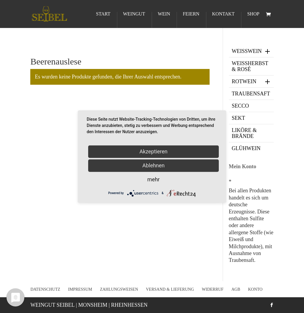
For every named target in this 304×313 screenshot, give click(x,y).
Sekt (238, 118)
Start (103, 14)
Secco (240, 106)
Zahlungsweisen (119, 289)
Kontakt (223, 14)
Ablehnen (153, 165)
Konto (255, 289)
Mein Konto (242, 166)
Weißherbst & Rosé (250, 66)
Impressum (80, 289)
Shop (253, 14)
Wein (164, 14)
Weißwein (251, 51)
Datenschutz (45, 289)
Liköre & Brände (244, 133)
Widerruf (213, 289)
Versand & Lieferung (170, 289)
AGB (235, 289)
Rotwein (251, 81)
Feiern (191, 14)
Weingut (134, 14)
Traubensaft (251, 94)
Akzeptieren (154, 151)
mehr (153, 179)
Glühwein (246, 148)
